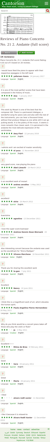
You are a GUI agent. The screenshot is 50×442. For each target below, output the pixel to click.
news (19, 429)
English (20, 79)
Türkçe (43, 438)
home (13, 429)
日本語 (28, 435)
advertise (35, 429)
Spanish (13, 79)
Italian (12, 257)
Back (6, 53)
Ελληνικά (34, 432)
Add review (26, 53)
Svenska (36, 438)
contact (26, 429)
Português (13, 438)
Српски (29, 438)
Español (42, 432)
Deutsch (27, 432)
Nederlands (41, 435)
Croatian (13, 333)
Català (12, 432)
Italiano (22, 435)
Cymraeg (19, 432)
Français (7, 435)
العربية (7, 432)
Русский (22, 438)
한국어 (34, 435)
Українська (21, 440)
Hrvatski (15, 435)
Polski (7, 438)
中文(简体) (29, 440)
